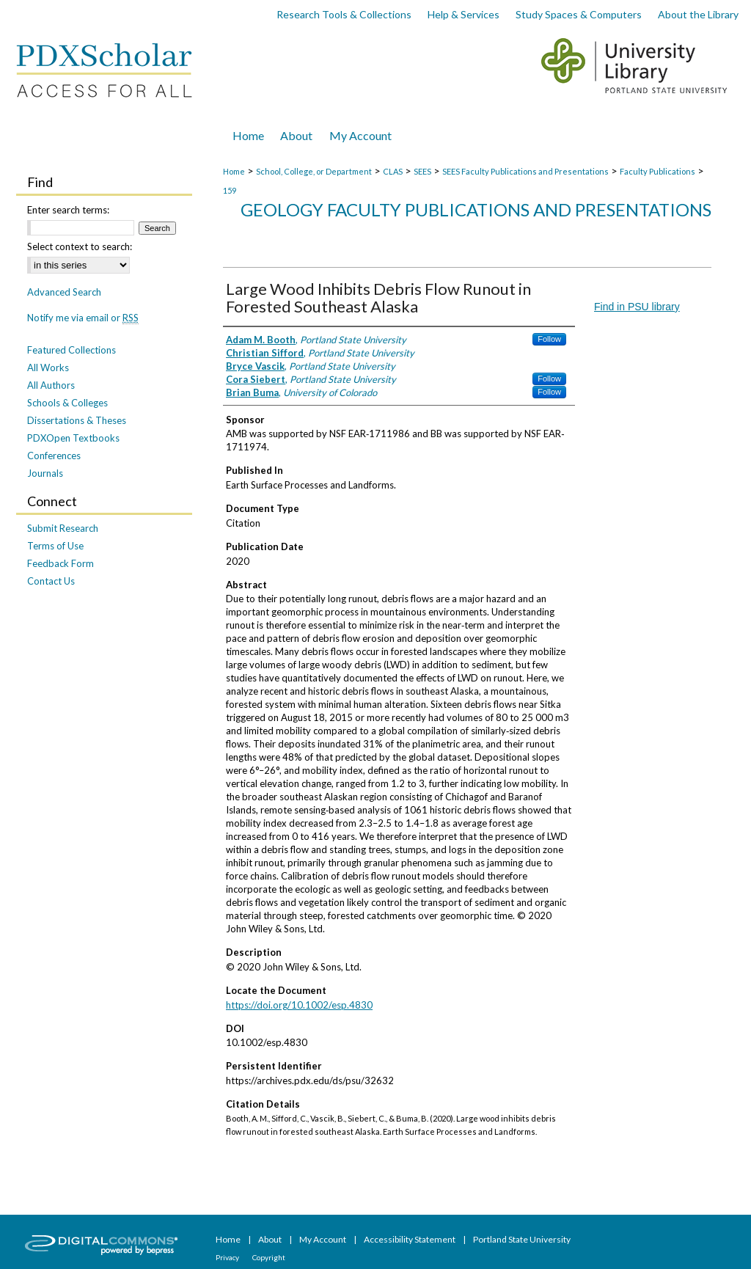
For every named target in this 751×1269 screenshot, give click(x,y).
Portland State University (522, 1239)
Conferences (54, 455)
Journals (45, 473)
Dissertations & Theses (76, 420)
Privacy (228, 1257)
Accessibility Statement (410, 1239)
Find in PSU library (637, 306)
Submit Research (62, 528)
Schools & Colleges (67, 403)
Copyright (268, 1257)
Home (234, 171)
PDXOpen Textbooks (73, 438)
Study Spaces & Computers (579, 14)
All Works (48, 367)
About (270, 1239)
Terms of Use (55, 546)
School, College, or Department (314, 171)
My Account (323, 1239)
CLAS (393, 171)
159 (229, 190)
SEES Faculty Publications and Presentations (525, 171)
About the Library (698, 14)
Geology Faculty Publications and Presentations (476, 209)
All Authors (51, 385)
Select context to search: (79, 246)
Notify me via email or (83, 317)
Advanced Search (64, 292)
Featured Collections (71, 350)
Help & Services (463, 14)
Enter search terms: (68, 210)
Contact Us (51, 581)
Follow (549, 338)
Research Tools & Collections (343, 14)
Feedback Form (60, 563)
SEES (422, 171)
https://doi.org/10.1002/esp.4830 (299, 1005)
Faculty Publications (657, 171)
